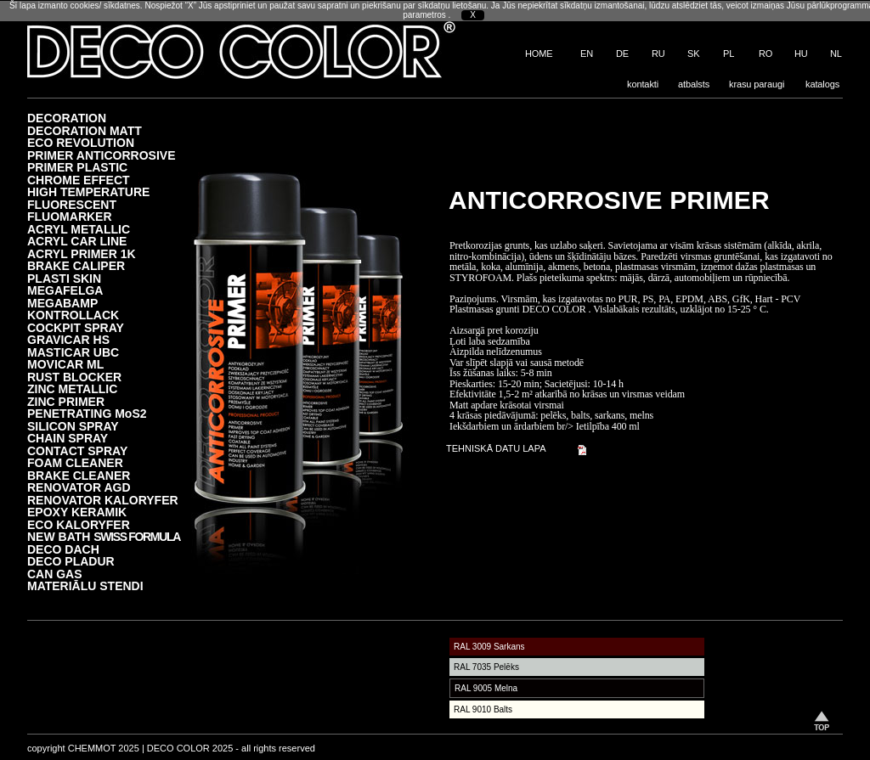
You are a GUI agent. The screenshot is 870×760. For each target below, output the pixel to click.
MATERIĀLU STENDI (85, 585)
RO (765, 53)
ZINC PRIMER (66, 401)
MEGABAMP (62, 302)
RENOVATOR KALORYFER (102, 499)
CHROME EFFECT (78, 179)
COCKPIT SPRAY (75, 327)
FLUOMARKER (69, 216)
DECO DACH (63, 549)
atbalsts (693, 84)
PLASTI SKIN (64, 278)
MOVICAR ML (65, 363)
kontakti (642, 84)
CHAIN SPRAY (67, 437)
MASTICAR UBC (73, 352)
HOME (539, 53)
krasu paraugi (756, 84)
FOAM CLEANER (75, 462)
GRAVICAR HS (68, 339)
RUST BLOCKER (74, 376)
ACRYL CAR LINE (77, 240)
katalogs (822, 84)
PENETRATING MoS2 (87, 413)
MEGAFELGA (65, 290)
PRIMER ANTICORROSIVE (101, 155)
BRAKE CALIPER (76, 265)
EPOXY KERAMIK (77, 511)
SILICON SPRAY (73, 425)
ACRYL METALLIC (78, 228)
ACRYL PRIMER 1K (81, 253)
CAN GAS (54, 573)
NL (836, 53)
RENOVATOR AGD (79, 487)
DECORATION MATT (84, 130)
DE (622, 53)
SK (693, 53)
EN (586, 53)
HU (801, 53)
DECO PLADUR (71, 561)
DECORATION (66, 117)
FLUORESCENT (71, 204)
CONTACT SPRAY (77, 450)
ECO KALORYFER (78, 524)
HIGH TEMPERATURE (88, 191)
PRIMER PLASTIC (77, 166)
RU (658, 53)
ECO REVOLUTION (80, 142)
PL (728, 53)
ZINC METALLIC (72, 388)
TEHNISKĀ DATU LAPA (496, 448)
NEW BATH (103, 536)
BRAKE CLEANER (78, 475)
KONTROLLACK (73, 314)
